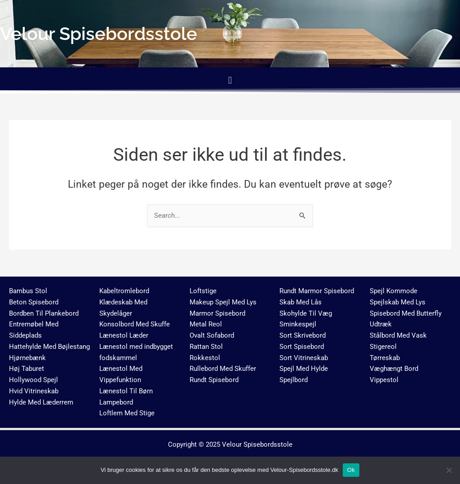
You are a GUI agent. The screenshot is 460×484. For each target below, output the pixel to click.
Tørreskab (385, 358)
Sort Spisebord (301, 347)
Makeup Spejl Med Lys (223, 302)
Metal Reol (206, 324)
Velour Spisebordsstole (257, 444)
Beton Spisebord (33, 302)
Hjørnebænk (27, 358)
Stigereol (383, 347)
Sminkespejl (297, 324)
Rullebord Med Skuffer (223, 369)
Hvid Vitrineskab (33, 391)
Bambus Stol (28, 291)
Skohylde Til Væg (305, 313)
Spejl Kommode (393, 291)
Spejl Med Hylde (303, 369)
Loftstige (203, 291)
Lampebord (116, 402)
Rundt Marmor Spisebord (316, 291)
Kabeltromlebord (124, 291)
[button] (230, 80)
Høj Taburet (26, 369)
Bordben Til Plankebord (44, 313)
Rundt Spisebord (214, 380)
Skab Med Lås (300, 302)
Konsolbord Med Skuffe (134, 324)
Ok (351, 469)
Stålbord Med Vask (398, 335)
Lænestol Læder (123, 335)
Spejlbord (293, 380)
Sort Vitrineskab (303, 358)
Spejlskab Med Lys (397, 302)
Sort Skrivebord (302, 335)
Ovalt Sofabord (212, 335)
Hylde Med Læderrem (41, 402)
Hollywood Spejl (33, 380)
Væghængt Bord (394, 369)
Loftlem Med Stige (127, 413)
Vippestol (384, 380)
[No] (448, 470)
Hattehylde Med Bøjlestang (49, 347)
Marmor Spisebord (217, 313)
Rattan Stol (206, 347)
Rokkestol (205, 358)
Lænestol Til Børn (126, 391)
